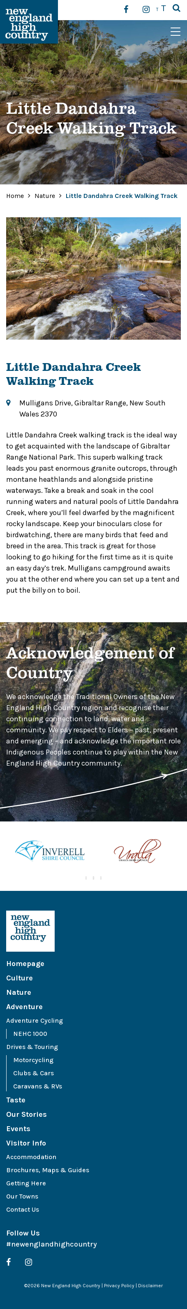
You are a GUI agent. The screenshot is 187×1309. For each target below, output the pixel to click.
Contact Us (22, 1209)
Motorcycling (33, 1060)
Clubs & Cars (33, 1073)
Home (15, 196)
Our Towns (22, 1196)
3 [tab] (101, 878)
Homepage (25, 963)
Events (18, 1128)
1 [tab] (86, 878)
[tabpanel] (50, 852)
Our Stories (26, 1114)
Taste (15, 1099)
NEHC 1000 (30, 1034)
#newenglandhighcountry (51, 1244)
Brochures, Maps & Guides (47, 1170)
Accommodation (31, 1157)
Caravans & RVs (37, 1086)
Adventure (24, 1006)
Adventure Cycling (34, 1020)
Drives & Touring (32, 1047)
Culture (19, 977)
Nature (46, 196)
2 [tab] (94, 878)
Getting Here (26, 1183)
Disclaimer (150, 1285)
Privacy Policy (119, 1285)
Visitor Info (26, 1143)
